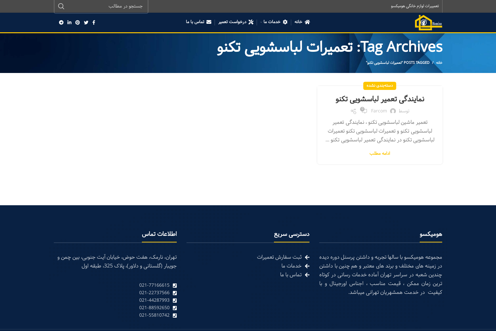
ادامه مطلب (379, 154)
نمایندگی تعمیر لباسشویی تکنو (380, 99)
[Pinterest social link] (77, 23)
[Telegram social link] (61, 23)
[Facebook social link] (93, 23)
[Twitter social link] (86, 23)
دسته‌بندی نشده (380, 86)
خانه (439, 63)
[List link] (115, 286)
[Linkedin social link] (69, 23)
